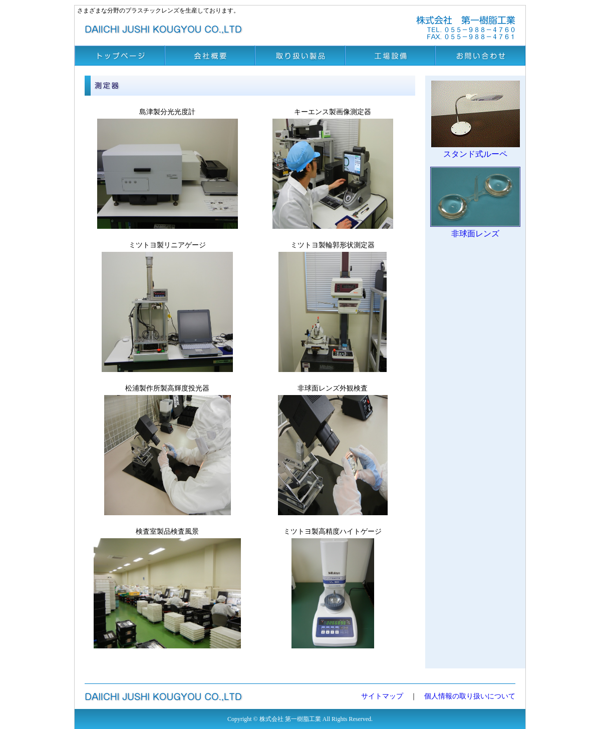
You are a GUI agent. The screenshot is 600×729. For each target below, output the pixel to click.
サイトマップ (382, 696)
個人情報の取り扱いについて (469, 696)
